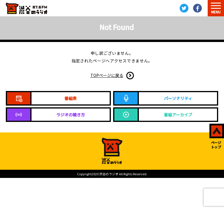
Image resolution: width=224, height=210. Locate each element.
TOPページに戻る (106, 75)
